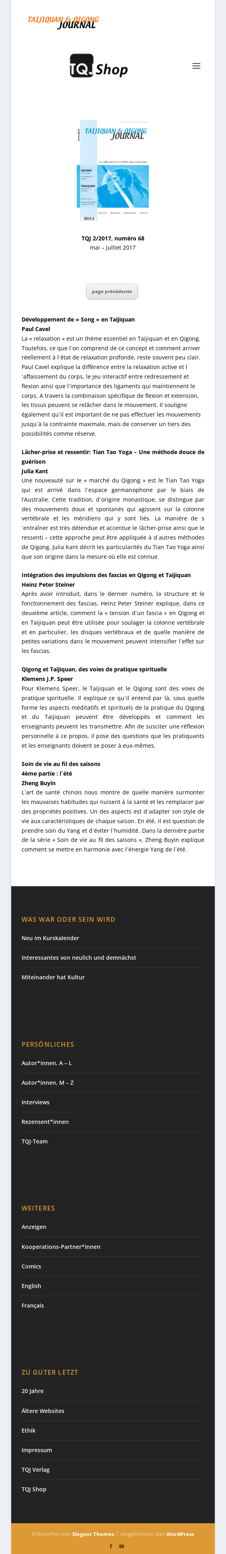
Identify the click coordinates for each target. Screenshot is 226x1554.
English (31, 1286)
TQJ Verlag (36, 1469)
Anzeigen (34, 1226)
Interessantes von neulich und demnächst (79, 957)
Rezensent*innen (45, 1121)
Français (33, 1305)
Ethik (29, 1430)
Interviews (36, 1102)
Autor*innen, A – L (47, 1063)
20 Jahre (33, 1391)
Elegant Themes (93, 1534)
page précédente (112, 291)
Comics (31, 1266)
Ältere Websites (43, 1411)
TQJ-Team (35, 1141)
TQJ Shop (34, 1489)
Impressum (37, 1450)
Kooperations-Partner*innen (61, 1246)
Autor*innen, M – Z (48, 1082)
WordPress (180, 1534)
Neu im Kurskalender (50, 938)
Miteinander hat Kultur (53, 977)
